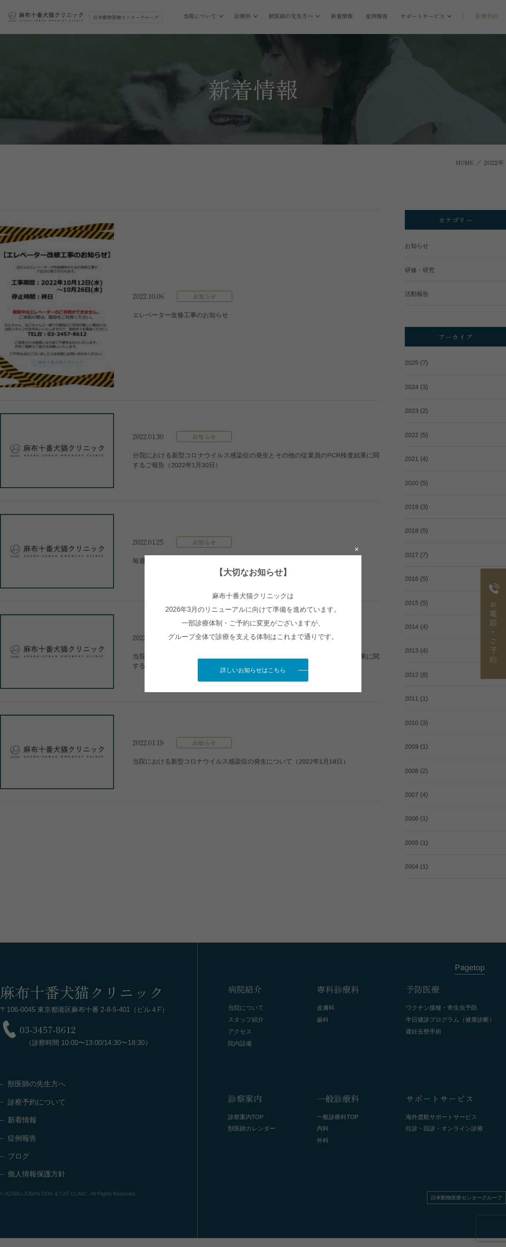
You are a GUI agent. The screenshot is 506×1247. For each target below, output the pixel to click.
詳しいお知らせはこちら (253, 670)
